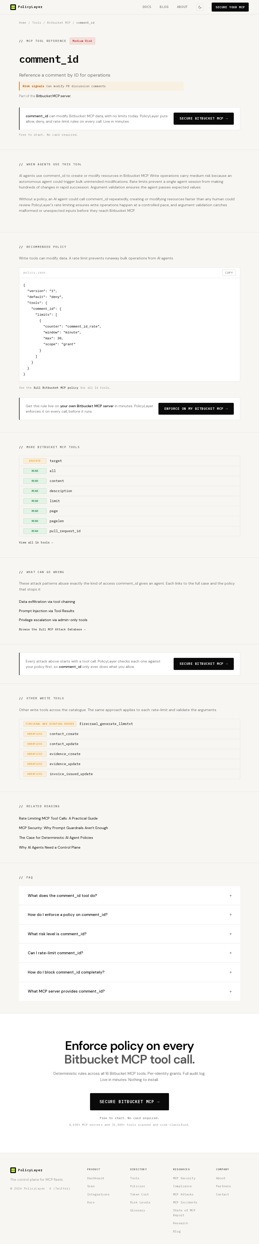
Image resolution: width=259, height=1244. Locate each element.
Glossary (137, 1210)
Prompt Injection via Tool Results (46, 611)
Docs (91, 1202)
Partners (223, 1186)
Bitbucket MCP (58, 22)
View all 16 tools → (36, 542)
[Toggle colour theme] (199, 7)
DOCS (147, 7)
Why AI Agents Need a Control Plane (50, 847)
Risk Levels (140, 1202)
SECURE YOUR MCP (230, 7)
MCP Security (184, 1178)
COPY (229, 273)
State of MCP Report (184, 1212)
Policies (137, 1186)
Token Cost (139, 1194)
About (220, 1178)
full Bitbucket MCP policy (55, 387)
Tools (36, 22)
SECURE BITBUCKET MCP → (204, 118)
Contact (222, 1194)
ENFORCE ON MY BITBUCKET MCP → (196, 408)
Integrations (98, 1194)
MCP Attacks (183, 1194)
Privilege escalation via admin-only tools (53, 620)
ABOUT (182, 7)
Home (22, 22)
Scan (91, 1186)
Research (180, 1223)
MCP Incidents (185, 1202)
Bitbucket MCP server (53, 96)
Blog (177, 1231)
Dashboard (95, 1178)
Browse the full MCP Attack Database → (52, 629)
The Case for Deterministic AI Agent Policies (56, 837)
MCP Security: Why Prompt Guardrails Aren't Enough (63, 827)
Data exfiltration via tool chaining (47, 601)
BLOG (164, 7)
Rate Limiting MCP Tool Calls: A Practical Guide (58, 818)
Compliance (182, 1186)
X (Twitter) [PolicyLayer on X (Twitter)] (60, 1188)
